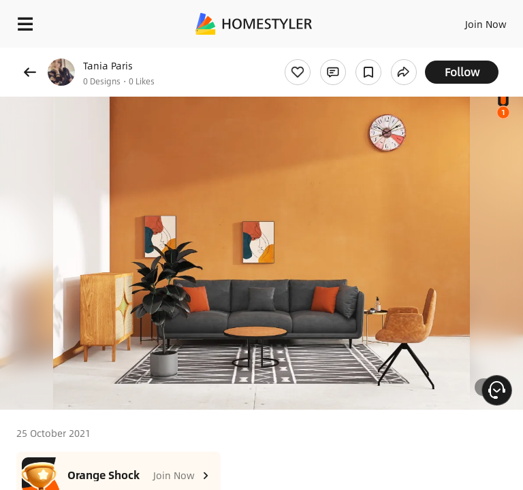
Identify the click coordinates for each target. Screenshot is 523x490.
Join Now (486, 23)
